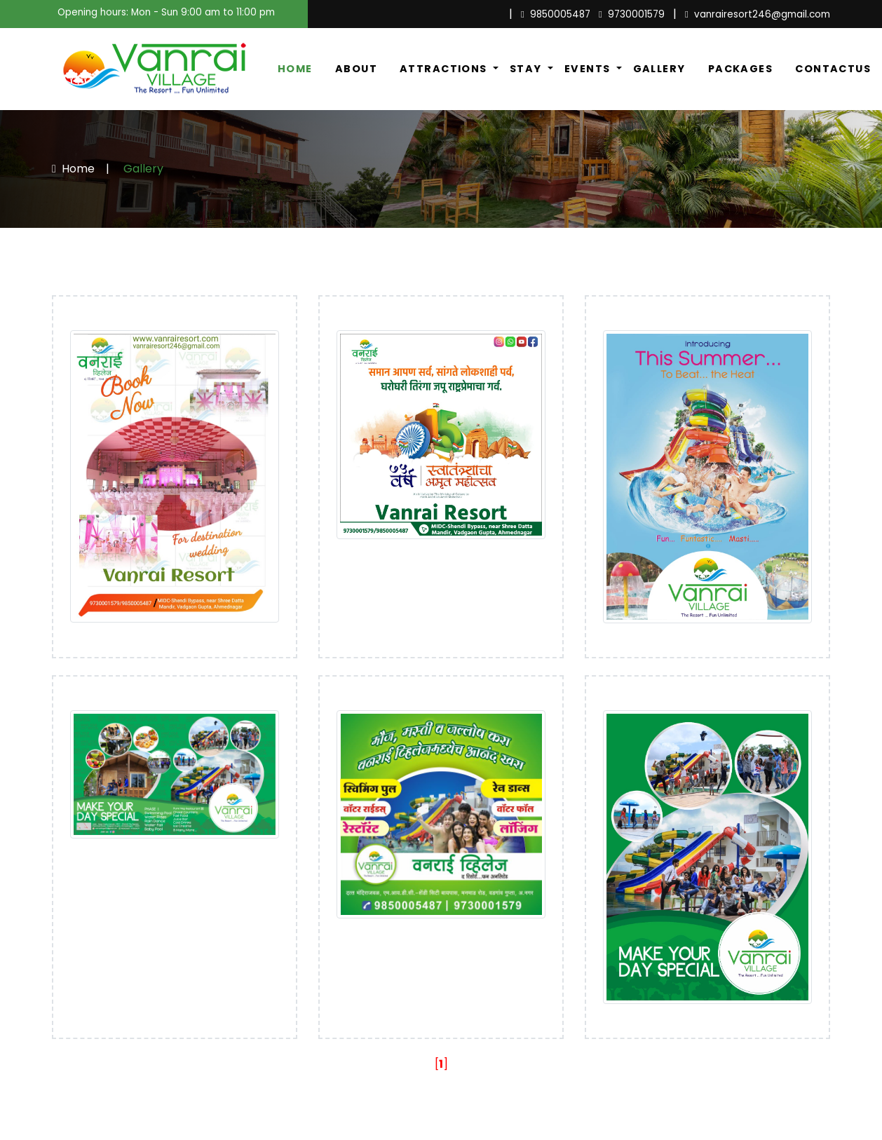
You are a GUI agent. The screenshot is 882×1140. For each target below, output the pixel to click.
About (356, 69)
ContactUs (833, 69)
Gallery (659, 69)
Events (588, 69)
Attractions (445, 69)
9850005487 (555, 14)
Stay (527, 69)
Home (295, 69)
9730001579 (632, 14)
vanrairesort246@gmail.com (757, 14)
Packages (740, 69)
